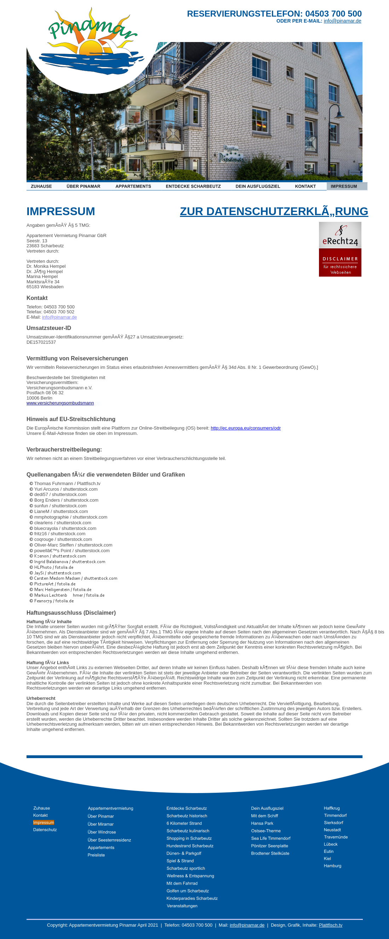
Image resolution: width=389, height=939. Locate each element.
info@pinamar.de (247, 925)
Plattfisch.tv (330, 925)
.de (97, 403)
